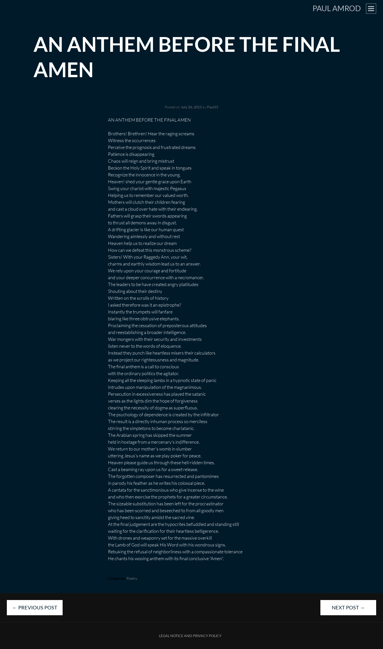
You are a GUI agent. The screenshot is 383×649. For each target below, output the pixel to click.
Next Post (348, 607)
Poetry (131, 578)
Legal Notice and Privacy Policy (190, 636)
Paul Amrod (337, 8)
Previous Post (34, 607)
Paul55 (212, 107)
